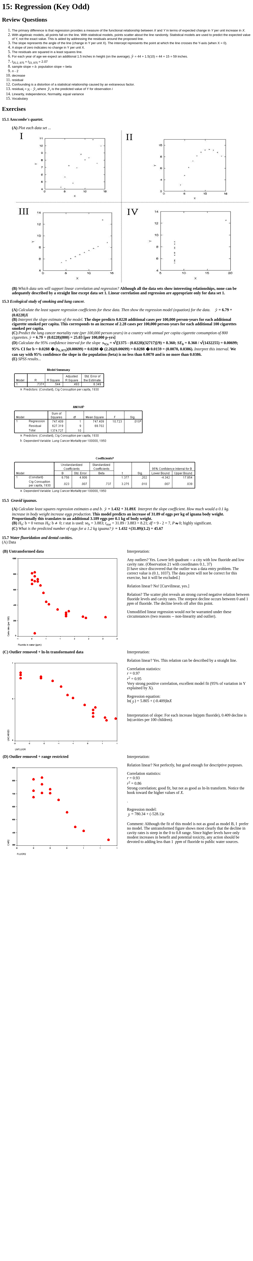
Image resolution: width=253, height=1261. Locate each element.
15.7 (5, 538)
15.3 (6, 301)
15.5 (5, 500)
